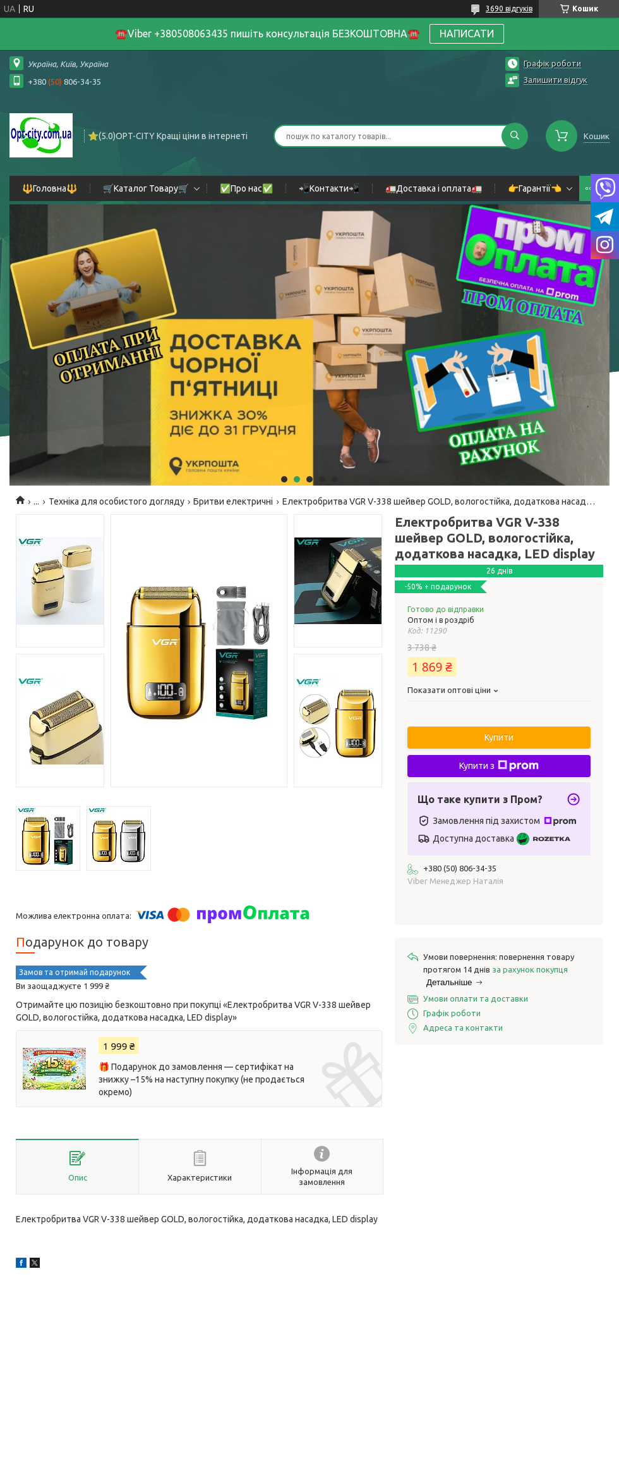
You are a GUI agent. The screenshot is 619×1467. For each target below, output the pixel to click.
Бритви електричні (233, 501)
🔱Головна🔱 (49, 188)
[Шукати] (515, 136)
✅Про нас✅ (246, 188)
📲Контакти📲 (329, 188)
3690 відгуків (509, 8)
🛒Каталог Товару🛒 (146, 188)
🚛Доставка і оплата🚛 (433, 188)
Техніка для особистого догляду (116, 501)
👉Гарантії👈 (535, 188)
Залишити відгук (555, 79)
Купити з (499, 765)
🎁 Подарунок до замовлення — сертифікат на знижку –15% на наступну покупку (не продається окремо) (201, 1079)
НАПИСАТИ (467, 33)
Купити (499, 737)
